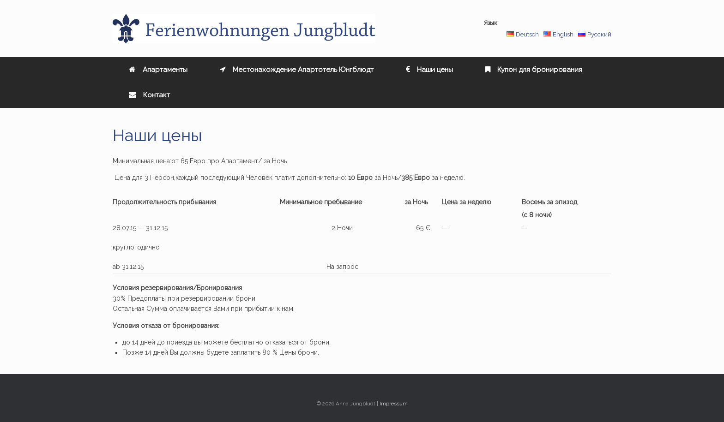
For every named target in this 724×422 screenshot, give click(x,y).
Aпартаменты (158, 69)
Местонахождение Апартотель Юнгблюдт (297, 69)
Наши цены (429, 69)
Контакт (149, 95)
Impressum (394, 403)
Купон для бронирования (533, 69)
